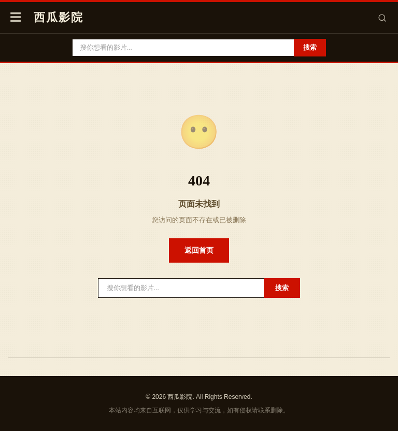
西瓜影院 (58, 17)
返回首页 (199, 250)
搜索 (310, 47)
